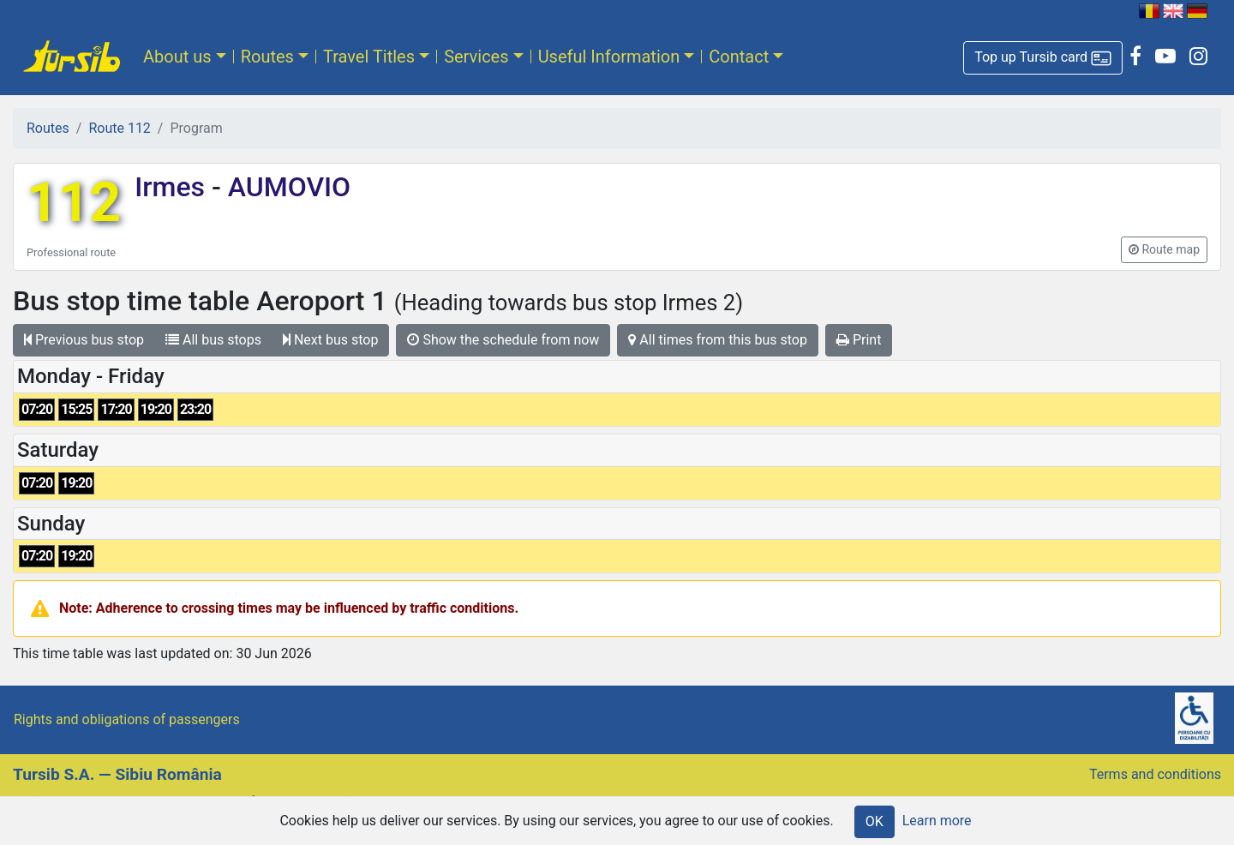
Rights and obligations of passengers (127, 719)
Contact (739, 56)
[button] (1043, 58)
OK (875, 821)
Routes (267, 56)
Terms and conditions (1155, 774)
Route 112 (119, 128)
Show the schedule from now (503, 340)
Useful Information (609, 56)
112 (74, 203)
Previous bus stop (84, 340)
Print (858, 340)
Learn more (937, 820)
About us (177, 56)
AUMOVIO (285, 187)
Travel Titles (369, 56)
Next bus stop (331, 340)
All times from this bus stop (717, 340)
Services (476, 56)
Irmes (173, 187)
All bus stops (213, 340)
